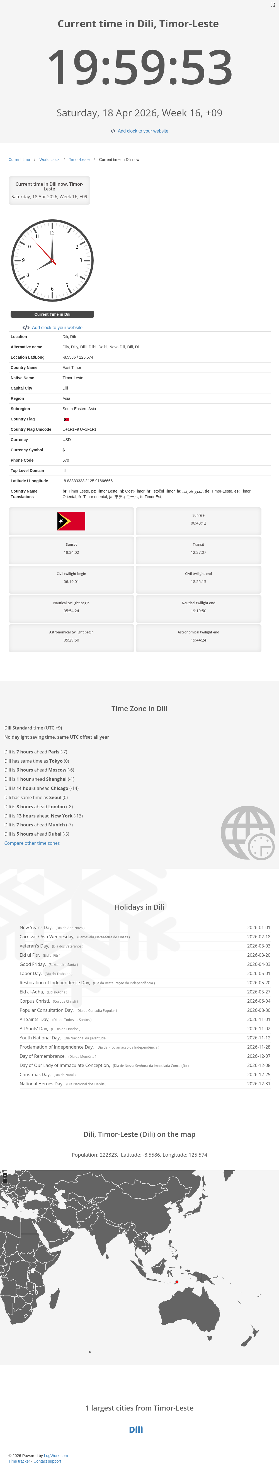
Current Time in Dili (53, 314)
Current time (19, 159)
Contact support (47, 1461)
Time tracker (19, 1461)
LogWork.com (56, 1455)
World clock (49, 159)
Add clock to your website (143, 131)
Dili (136, 1429)
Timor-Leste (79, 159)
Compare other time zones (32, 843)
